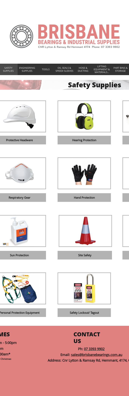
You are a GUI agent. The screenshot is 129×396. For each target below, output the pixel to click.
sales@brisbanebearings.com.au (96, 354)
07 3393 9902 (94, 349)
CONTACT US (86, 337)
